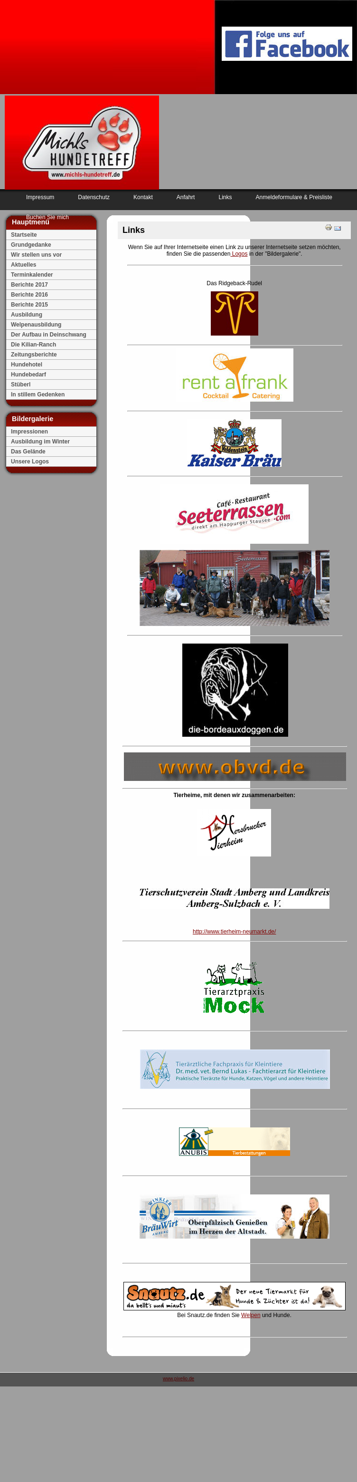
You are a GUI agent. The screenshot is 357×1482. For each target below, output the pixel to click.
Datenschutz (94, 197)
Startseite (24, 234)
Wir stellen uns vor (36, 254)
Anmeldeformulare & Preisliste (293, 197)
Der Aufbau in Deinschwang (48, 334)
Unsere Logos (30, 461)
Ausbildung (26, 314)
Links (225, 197)
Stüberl (20, 384)
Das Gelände (28, 451)
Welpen (250, 1315)
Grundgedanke (31, 244)
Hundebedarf (28, 374)
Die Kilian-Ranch (33, 344)
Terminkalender (32, 274)
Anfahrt (186, 197)
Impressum (40, 197)
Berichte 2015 (29, 304)
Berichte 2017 (29, 284)
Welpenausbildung (36, 324)
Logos (238, 253)
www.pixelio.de (178, 1378)
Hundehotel (26, 364)
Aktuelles (23, 264)
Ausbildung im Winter (40, 441)
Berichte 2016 (29, 294)
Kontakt (143, 197)
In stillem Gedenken (38, 394)
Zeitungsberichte (34, 354)
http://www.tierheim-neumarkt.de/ (234, 931)
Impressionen (29, 431)
